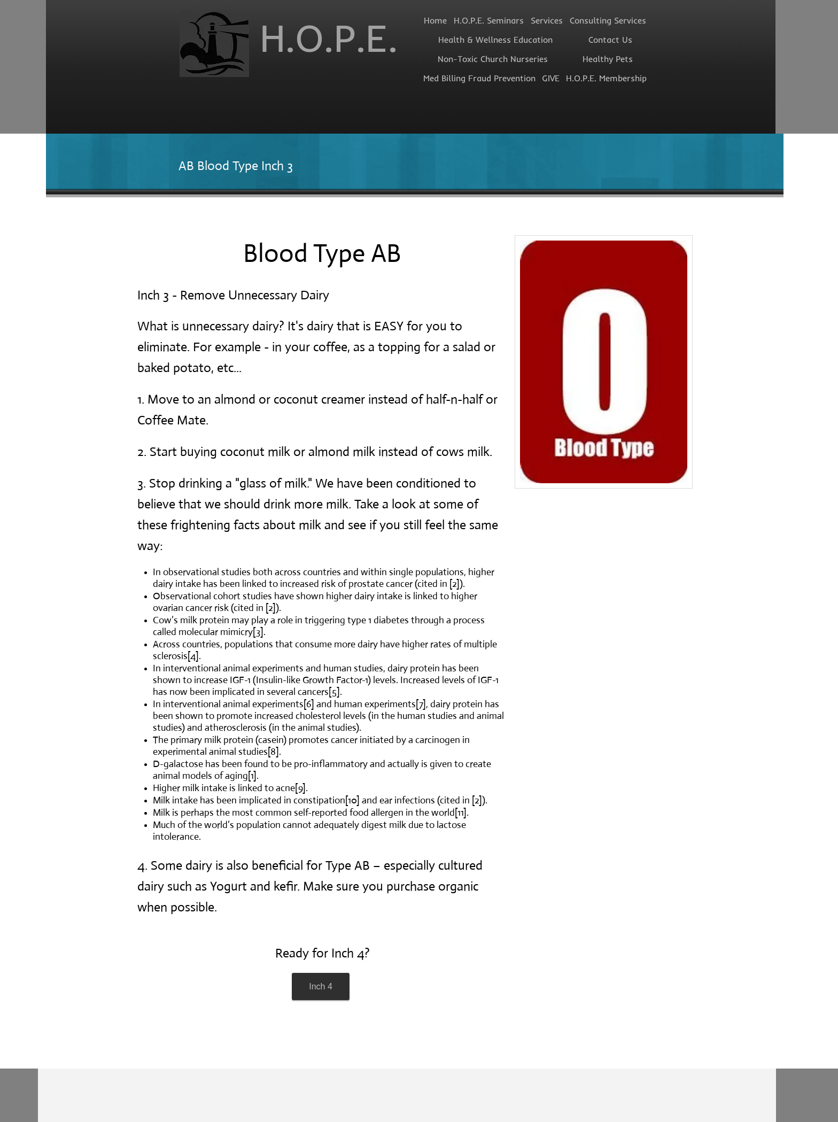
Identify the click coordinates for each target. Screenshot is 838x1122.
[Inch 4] (321, 986)
